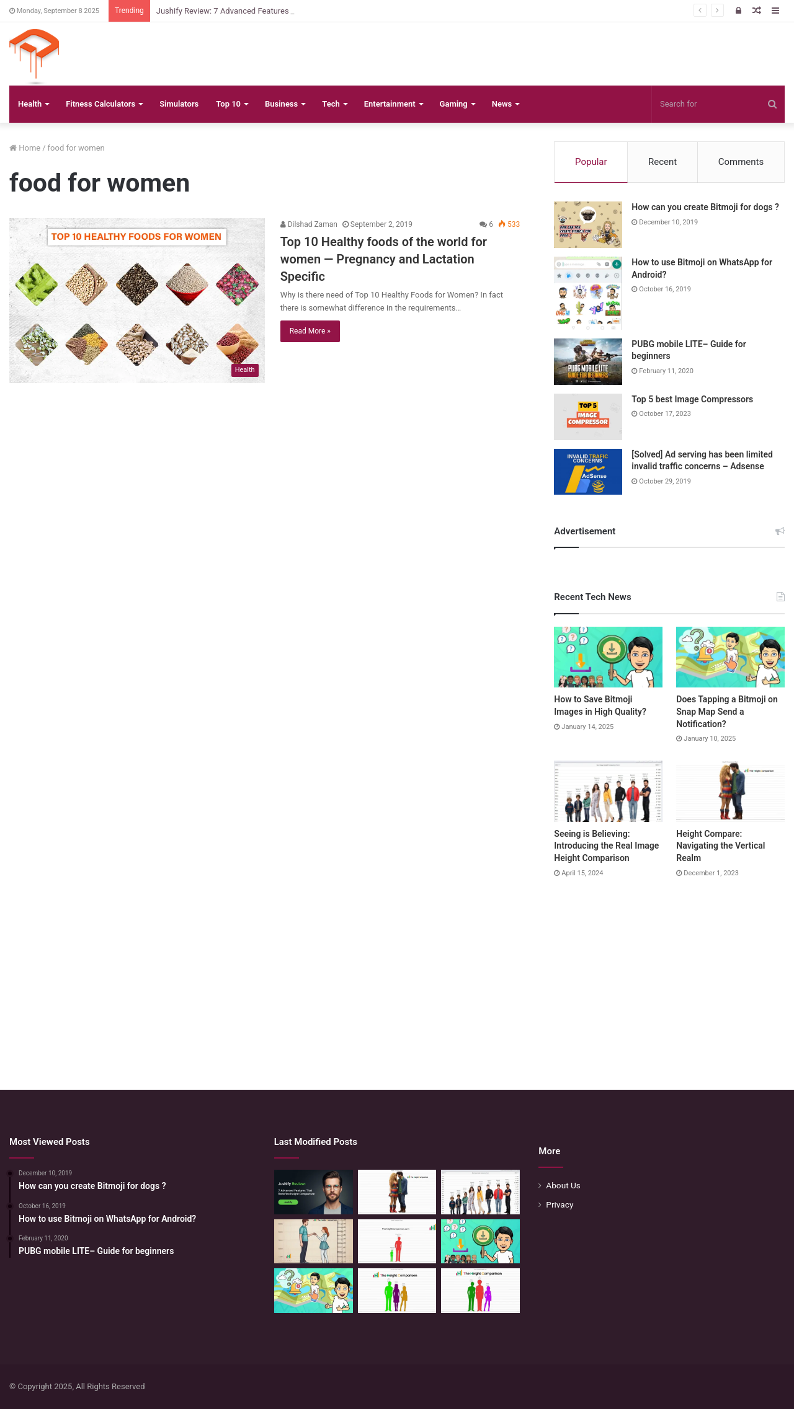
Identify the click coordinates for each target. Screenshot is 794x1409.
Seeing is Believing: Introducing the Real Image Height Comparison (606, 846)
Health (30, 103)
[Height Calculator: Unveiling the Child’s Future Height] (397, 1290)
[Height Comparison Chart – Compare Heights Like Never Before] (397, 1241)
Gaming (454, 103)
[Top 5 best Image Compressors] (588, 417)
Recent (662, 161)
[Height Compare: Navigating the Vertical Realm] (730, 791)
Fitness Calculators (100, 103)
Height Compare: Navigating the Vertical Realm (720, 846)
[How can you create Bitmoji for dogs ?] (588, 224)
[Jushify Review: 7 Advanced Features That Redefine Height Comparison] (313, 1192)
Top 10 (228, 103)
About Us (563, 1185)
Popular (591, 161)
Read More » (310, 331)
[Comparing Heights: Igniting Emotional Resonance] (313, 1241)
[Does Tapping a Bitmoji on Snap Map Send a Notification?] (730, 657)
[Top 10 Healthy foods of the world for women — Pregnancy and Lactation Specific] (137, 300)
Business (281, 103)
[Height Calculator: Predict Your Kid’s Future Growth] (480, 1290)
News (502, 103)
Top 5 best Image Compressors (692, 399)
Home (24, 147)
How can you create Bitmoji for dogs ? (705, 207)
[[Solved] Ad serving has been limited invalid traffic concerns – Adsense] (588, 472)
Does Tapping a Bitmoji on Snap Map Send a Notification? (726, 711)
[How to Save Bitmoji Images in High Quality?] (608, 657)
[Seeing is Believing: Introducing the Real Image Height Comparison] (608, 791)
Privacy (559, 1204)
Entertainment (390, 103)
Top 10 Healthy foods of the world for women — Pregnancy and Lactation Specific (383, 259)
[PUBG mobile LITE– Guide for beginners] (588, 361)
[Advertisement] (397, 972)
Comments (741, 161)
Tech (330, 103)
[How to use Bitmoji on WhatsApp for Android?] (588, 293)
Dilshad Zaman (308, 224)
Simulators (178, 103)
